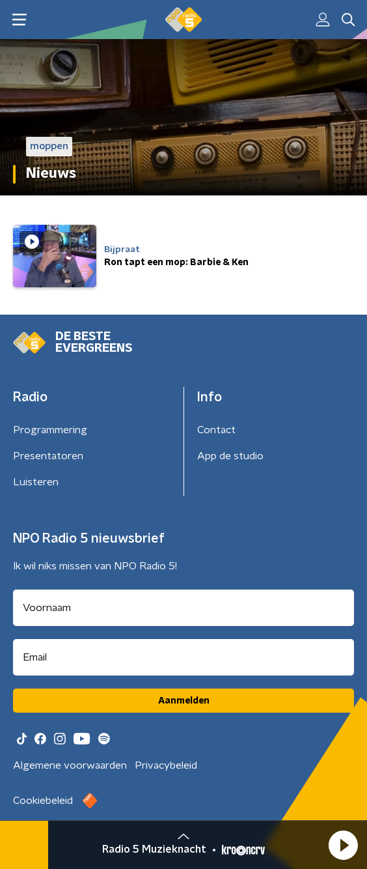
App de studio (230, 456)
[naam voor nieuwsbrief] (183, 608)
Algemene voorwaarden (70, 765)
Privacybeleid (166, 765)
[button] (343, 845)
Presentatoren (48, 456)
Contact (216, 430)
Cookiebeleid (43, 800)
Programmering (50, 430)
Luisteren (36, 482)
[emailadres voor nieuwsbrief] (183, 657)
